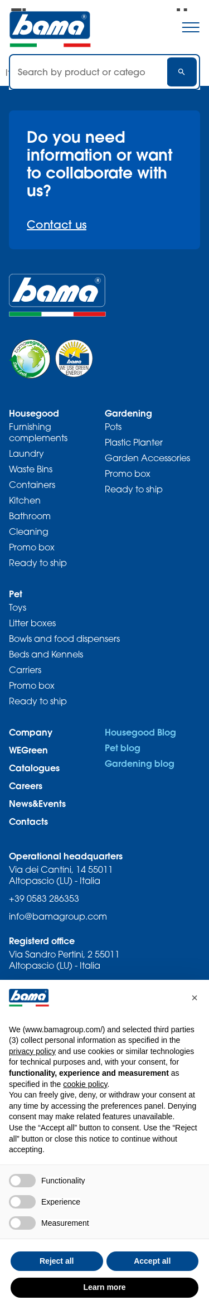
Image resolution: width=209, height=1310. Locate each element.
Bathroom (30, 515)
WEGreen (28, 750)
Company (30, 732)
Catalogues (34, 768)
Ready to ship (38, 562)
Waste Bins (30, 469)
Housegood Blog (140, 732)
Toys (17, 607)
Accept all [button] (152, 1260)
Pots (113, 426)
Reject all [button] (57, 1260)
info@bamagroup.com (58, 916)
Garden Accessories (147, 457)
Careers (25, 785)
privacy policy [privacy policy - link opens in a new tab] (32, 1051)
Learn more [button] (104, 1287)
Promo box (32, 547)
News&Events (37, 803)
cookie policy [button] (85, 1084)
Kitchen (25, 500)
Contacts (28, 821)
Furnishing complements (38, 432)
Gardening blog (139, 763)
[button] (194, 998)
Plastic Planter (134, 442)
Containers (32, 484)
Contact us (56, 224)
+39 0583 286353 (44, 898)
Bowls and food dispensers (64, 638)
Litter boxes (32, 623)
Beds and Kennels (46, 654)
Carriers (25, 669)
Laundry (26, 453)
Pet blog (122, 747)
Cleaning (28, 531)
